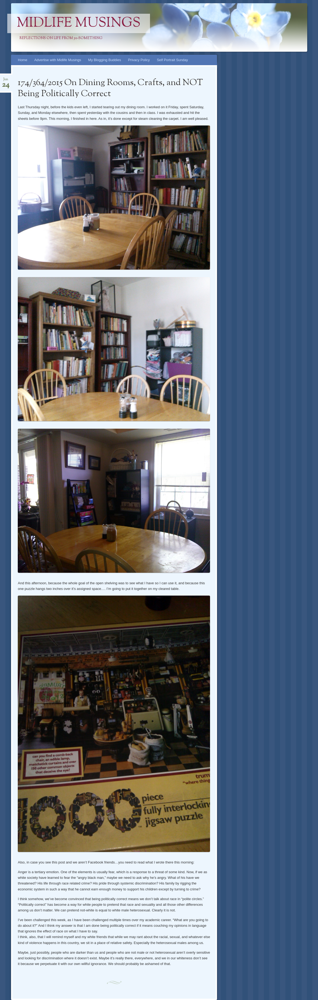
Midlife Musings (79, 23)
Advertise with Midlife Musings (57, 60)
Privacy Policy (139, 60)
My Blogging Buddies (104, 60)
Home (22, 60)
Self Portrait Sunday (172, 60)
